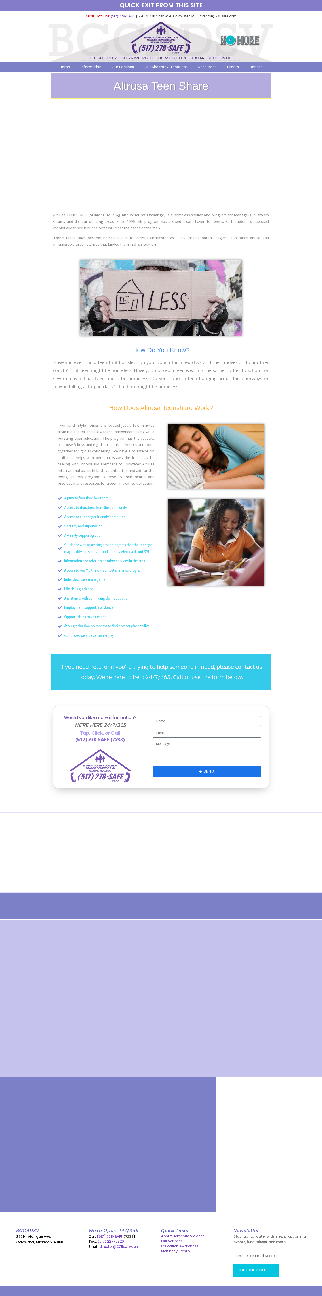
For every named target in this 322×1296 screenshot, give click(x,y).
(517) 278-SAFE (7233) (100, 739)
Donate (256, 66)
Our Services (123, 66)
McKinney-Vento (175, 1249)
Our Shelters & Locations (166, 66)
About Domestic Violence (183, 1234)
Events (233, 66)
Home (64, 66)
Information (90, 66)
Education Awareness (179, 1244)
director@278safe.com (119, 1245)
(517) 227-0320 (110, 1240)
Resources (207, 66)
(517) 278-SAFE (122, 16)
